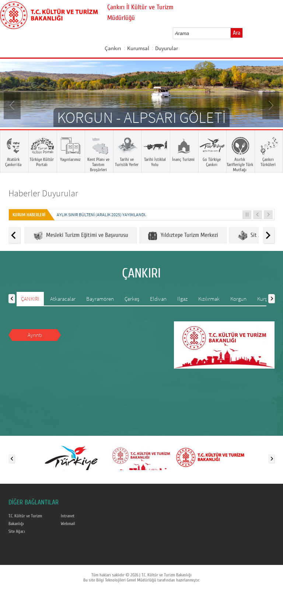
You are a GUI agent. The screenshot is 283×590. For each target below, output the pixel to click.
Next (270, 104)
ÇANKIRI (30, 298)
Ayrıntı (35, 334)
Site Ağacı (16, 531)
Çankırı (113, 48)
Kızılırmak (209, 298)
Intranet (67, 515)
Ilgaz (182, 298)
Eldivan (158, 298)
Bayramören (100, 298)
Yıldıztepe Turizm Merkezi (183, 236)
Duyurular (166, 48)
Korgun (238, 298)
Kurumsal (138, 48)
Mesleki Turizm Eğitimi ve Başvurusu (80, 236)
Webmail (68, 523)
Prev (13, 104)
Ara (236, 33)
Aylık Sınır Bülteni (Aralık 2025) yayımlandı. (101, 214)
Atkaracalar (63, 298)
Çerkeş (132, 298)
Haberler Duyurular (43, 193)
